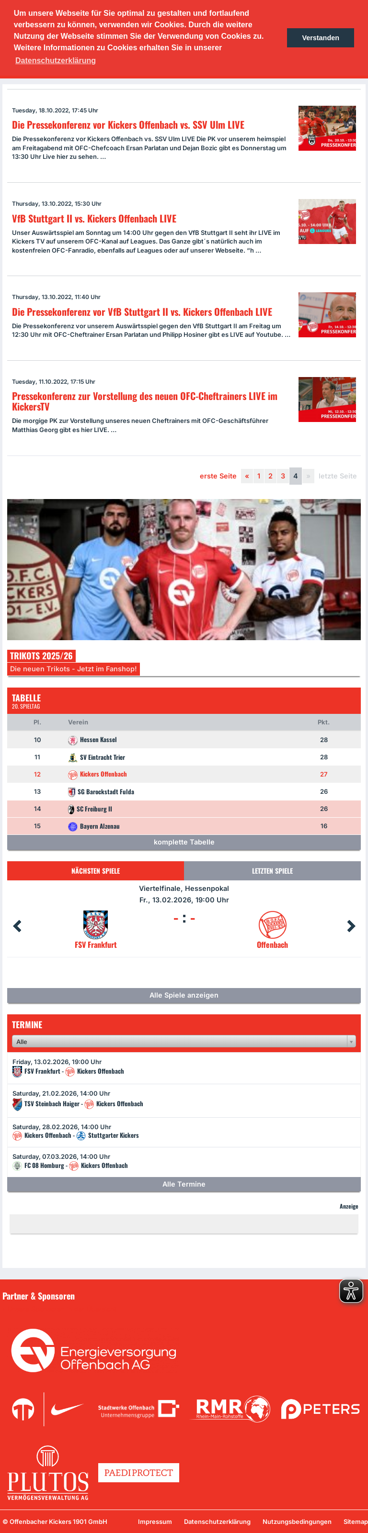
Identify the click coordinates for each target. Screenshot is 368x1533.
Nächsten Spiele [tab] (95, 871)
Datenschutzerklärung (217, 1521)
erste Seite (218, 476)
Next (351, 926)
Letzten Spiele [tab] (272, 871)
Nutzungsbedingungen (297, 1521)
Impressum (155, 1521)
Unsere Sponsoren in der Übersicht (61, 1309)
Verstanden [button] (320, 38)
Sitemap (356, 1521)
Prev (16, 926)
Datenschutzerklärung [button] (55, 60)
